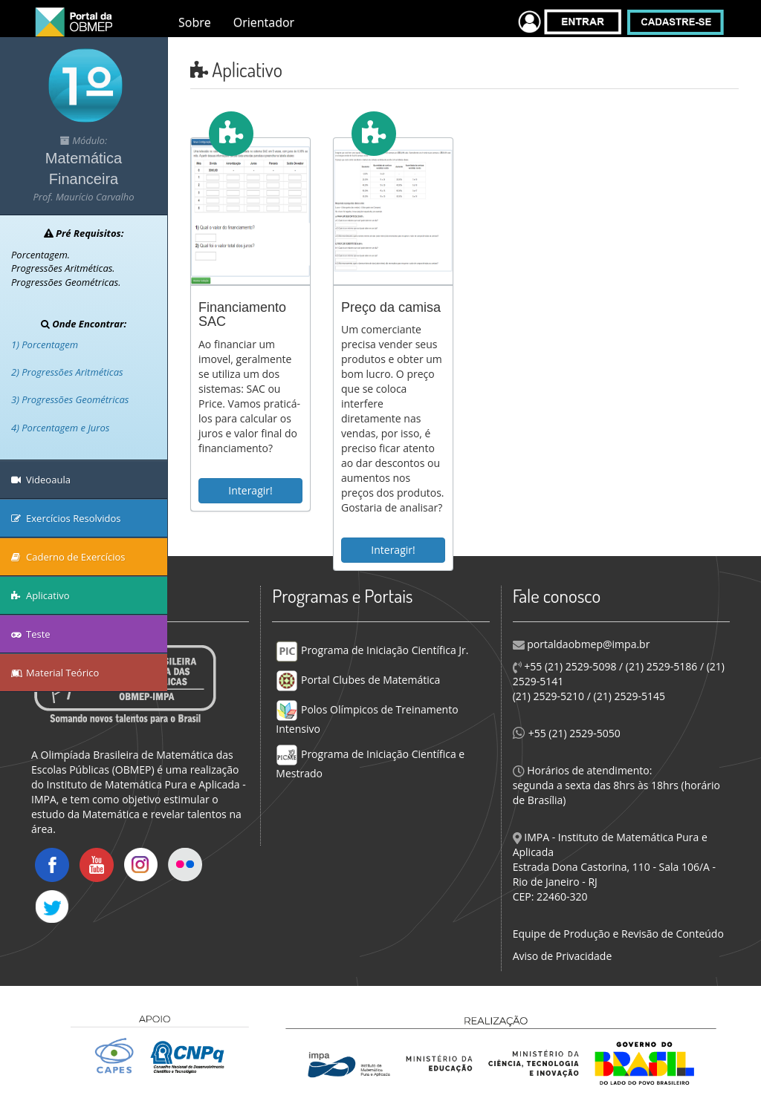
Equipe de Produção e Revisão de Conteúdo (618, 934)
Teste (31, 634)
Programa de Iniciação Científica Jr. (372, 650)
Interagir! (250, 490)
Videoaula (41, 479)
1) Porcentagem (44, 344)
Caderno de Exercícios (68, 556)
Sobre (194, 22)
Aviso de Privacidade (562, 956)
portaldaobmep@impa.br (587, 644)
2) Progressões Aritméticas (67, 372)
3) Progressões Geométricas (70, 399)
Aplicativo (40, 595)
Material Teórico (55, 672)
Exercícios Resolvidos (66, 518)
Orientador (263, 22)
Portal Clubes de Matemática (358, 680)
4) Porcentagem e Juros (60, 427)
